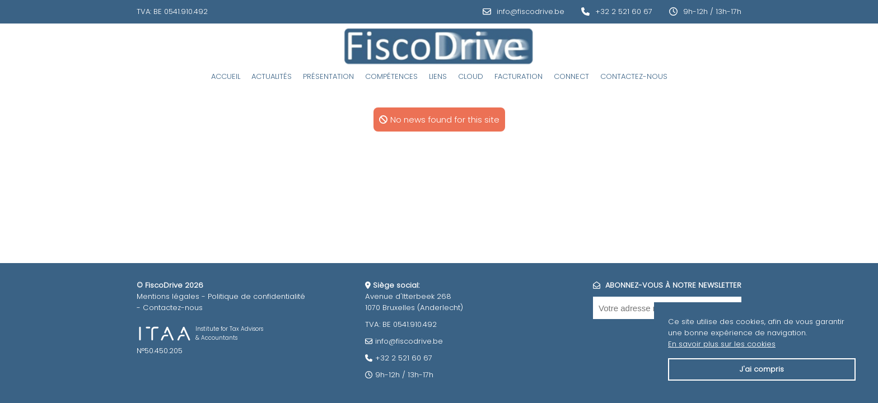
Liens (438, 76)
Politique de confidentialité (256, 296)
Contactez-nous (633, 76)
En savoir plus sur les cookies (722, 344)
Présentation (328, 76)
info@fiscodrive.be (530, 11)
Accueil (225, 76)
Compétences (391, 76)
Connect (571, 76)
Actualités (271, 76)
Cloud (470, 76)
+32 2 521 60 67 (623, 11)
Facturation (518, 76)
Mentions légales (168, 296)
